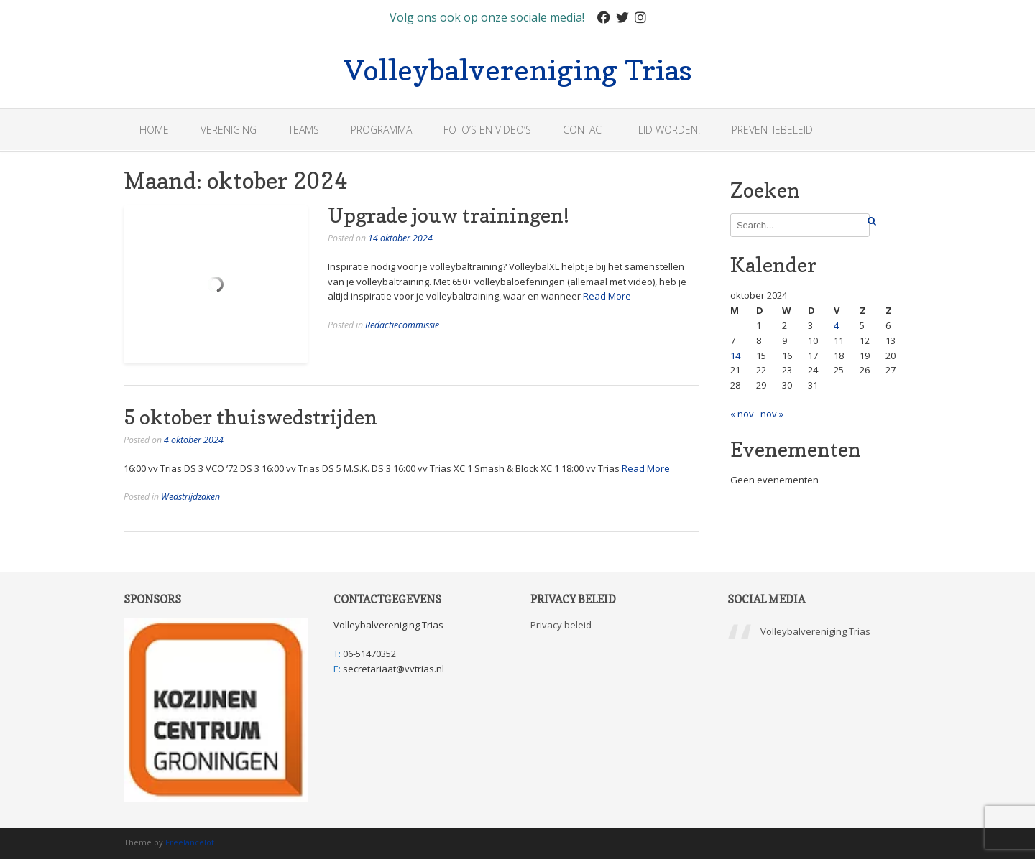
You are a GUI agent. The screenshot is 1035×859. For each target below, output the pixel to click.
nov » (771, 413)
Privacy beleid (561, 624)
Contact (585, 129)
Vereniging (229, 129)
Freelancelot (189, 842)
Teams (303, 129)
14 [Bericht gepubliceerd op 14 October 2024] (735, 355)
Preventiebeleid (772, 129)
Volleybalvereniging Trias (518, 68)
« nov (742, 413)
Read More (607, 295)
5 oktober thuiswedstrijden (250, 417)
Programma (381, 129)
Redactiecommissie (402, 325)
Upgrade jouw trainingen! (448, 215)
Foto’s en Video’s (487, 129)
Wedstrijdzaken (190, 497)
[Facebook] (603, 17)
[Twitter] (622, 17)
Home (154, 129)
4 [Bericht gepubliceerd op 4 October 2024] (836, 325)
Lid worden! (669, 129)
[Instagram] (640, 17)
